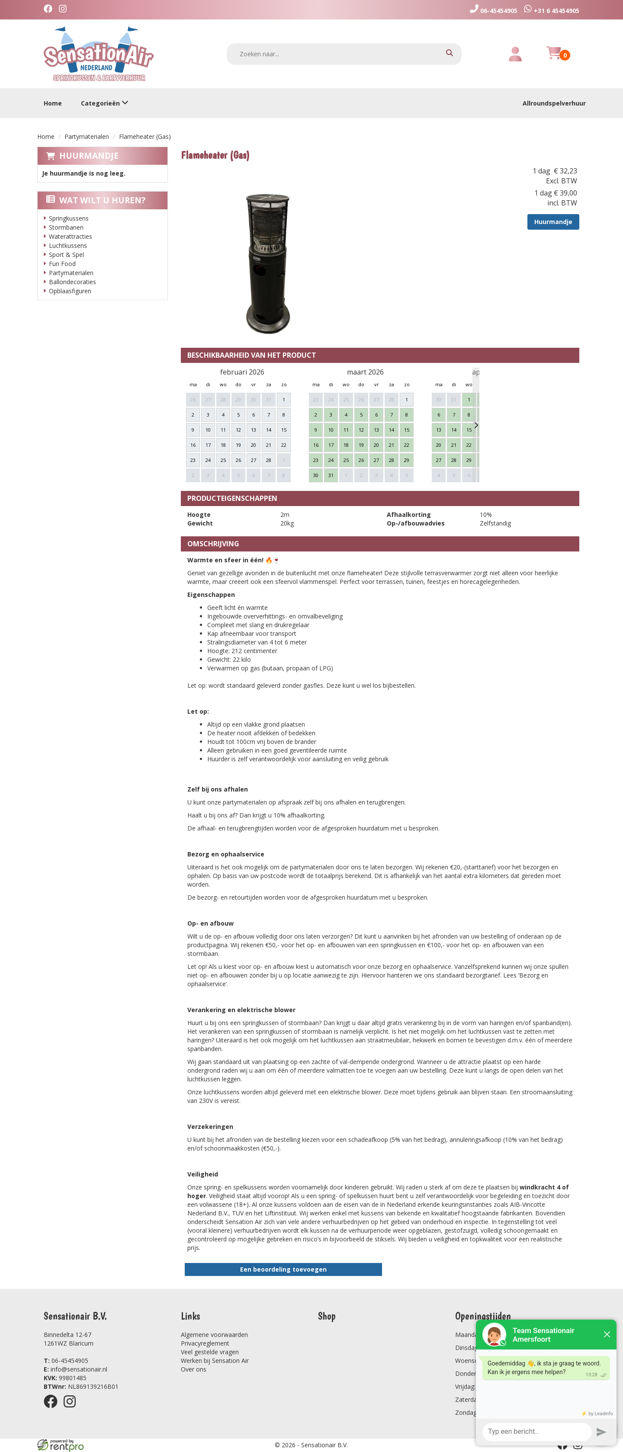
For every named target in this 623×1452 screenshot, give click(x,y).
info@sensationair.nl (75, 1369)
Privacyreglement (205, 1343)
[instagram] (64, 9)
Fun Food (62, 264)
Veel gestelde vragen (210, 1352)
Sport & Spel (66, 254)
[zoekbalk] (344, 54)
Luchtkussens (68, 245)
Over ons (193, 1369)
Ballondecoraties (72, 282)
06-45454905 (66, 1360)
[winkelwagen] (553, 58)
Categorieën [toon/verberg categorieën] (104, 103)
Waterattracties (70, 236)
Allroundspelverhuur (554, 103)
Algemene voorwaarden (214, 1334)
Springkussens (69, 218)
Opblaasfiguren (70, 291)
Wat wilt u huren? (95, 200)
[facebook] (50, 9)
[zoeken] (449, 53)
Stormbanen (66, 227)
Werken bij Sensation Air (215, 1360)
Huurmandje (89, 155)
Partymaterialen (86, 136)
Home (53, 103)
